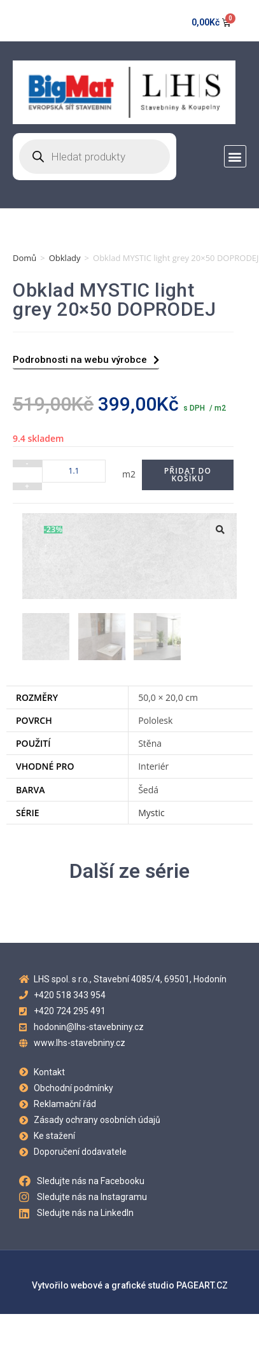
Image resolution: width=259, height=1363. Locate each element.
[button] (235, 156)
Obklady (65, 258)
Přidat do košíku (187, 474)
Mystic (151, 811)
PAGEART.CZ (202, 1284)
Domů (24, 258)
